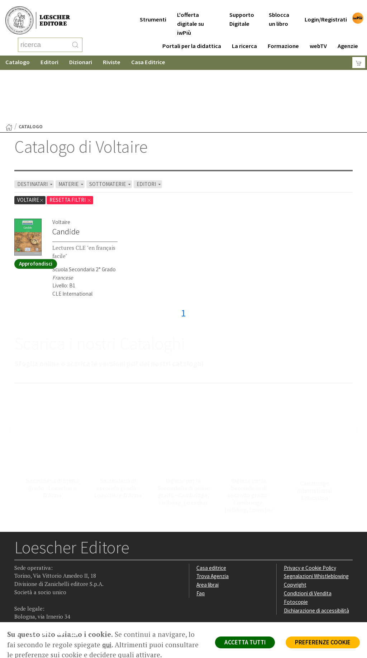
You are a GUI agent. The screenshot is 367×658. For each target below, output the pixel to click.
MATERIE (71, 126)
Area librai (207, 527)
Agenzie (348, 37)
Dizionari (80, 55)
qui (106, 644)
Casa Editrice (148, 55)
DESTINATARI (35, 126)
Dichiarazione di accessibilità (316, 553)
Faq (200, 536)
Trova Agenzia (212, 518)
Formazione (283, 37)
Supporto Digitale (241, 10)
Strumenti (153, 10)
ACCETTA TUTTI (245, 642)
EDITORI (149, 126)
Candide (66, 174)
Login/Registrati (326, 10)
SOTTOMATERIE (110, 126)
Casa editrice (211, 510)
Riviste (111, 55)
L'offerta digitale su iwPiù (190, 15)
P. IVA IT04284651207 (38, 605)
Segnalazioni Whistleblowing (316, 518)
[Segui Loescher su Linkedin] (48, 577)
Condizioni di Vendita (308, 536)
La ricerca (244, 37)
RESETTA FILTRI (70, 142)
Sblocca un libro (279, 10)
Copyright (295, 527)
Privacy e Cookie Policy (310, 510)
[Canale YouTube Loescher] (62, 577)
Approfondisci (35, 206)
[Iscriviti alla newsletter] (76, 576)
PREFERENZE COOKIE (323, 642)
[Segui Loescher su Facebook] (20, 577)
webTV (318, 37)
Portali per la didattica (191, 37)
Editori (49, 55)
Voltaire (30, 142)
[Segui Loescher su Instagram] (34, 577)
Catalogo (17, 55)
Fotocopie (296, 544)
